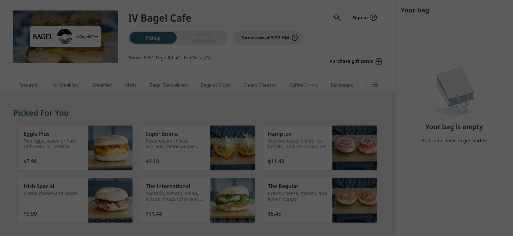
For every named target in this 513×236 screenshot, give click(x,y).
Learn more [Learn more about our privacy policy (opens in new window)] (267, 64)
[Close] (320, 29)
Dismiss (256, 84)
